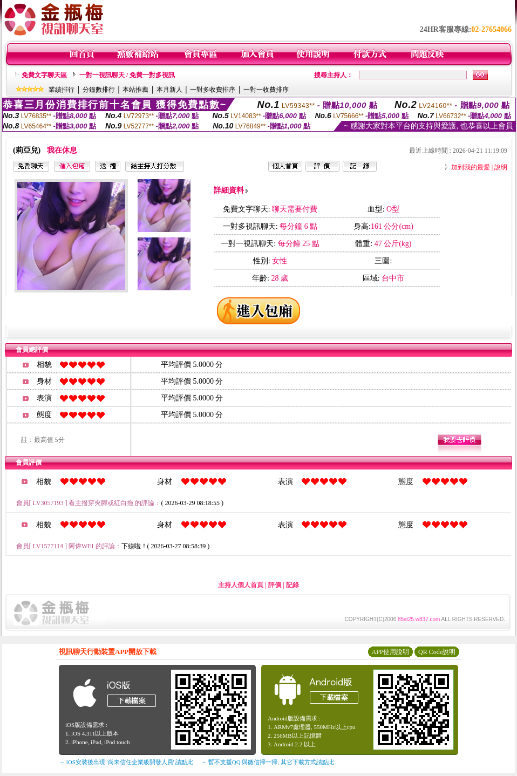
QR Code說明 (436, 652)
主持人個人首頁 (240, 585)
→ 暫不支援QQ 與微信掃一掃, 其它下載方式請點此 (267, 762)
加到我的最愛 (470, 167)
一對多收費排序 (212, 89)
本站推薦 (135, 89)
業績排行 (61, 89)
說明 (500, 167)
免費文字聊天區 (44, 75)
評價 (274, 585)
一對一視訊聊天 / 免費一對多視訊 (127, 75)
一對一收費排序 (266, 89)
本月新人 (169, 89)
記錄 (292, 585)
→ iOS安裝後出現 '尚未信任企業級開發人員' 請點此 (126, 762)
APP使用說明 (390, 652)
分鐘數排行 (99, 89)
